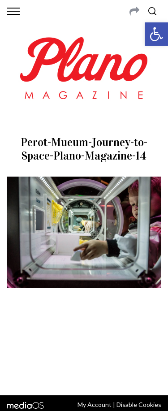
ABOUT (17, 330)
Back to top (84, 376)
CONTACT (43, 330)
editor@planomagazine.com (84, 352)
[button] (156, 34)
